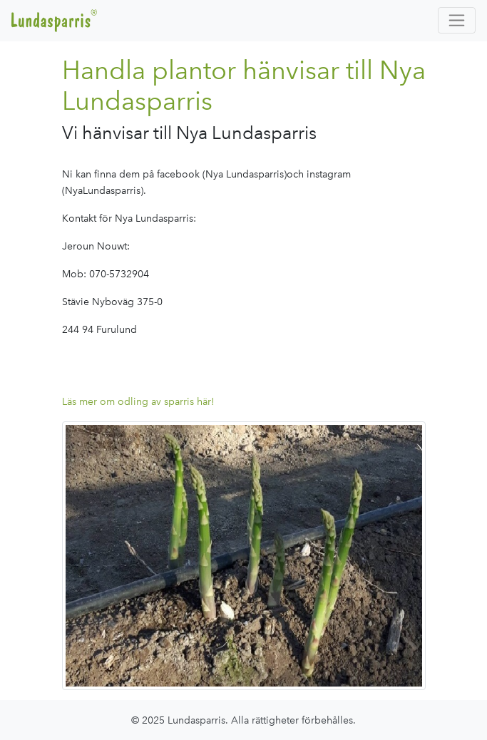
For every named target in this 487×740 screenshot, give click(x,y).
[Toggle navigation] (457, 20)
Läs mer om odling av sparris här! (138, 401)
